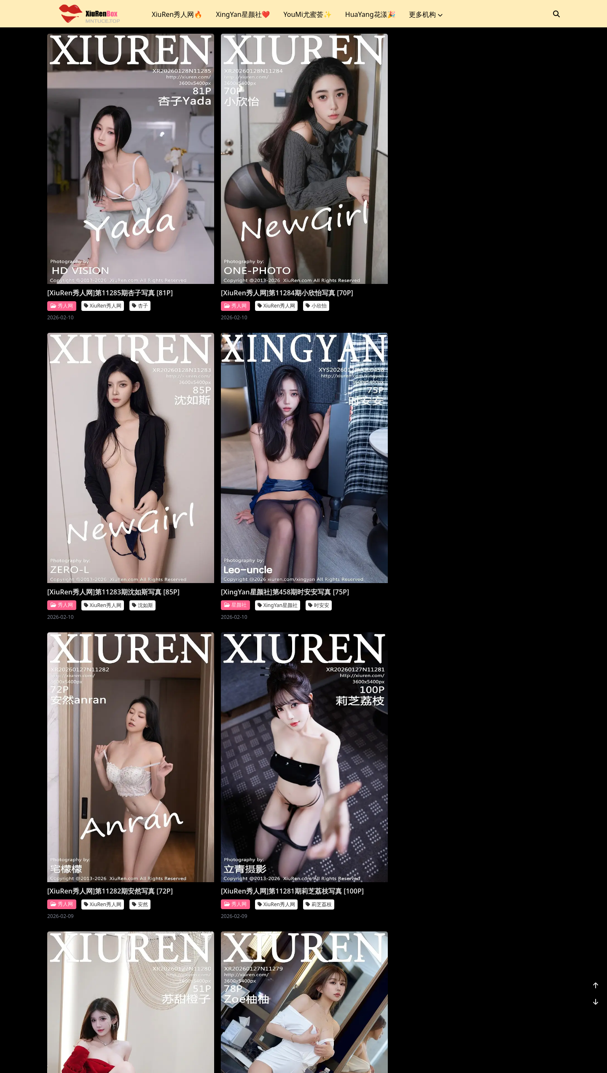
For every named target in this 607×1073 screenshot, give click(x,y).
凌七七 (272, 978)
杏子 (140, 249)
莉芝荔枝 (275, 492)
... (514, 1013)
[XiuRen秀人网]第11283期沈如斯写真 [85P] (364, 231)
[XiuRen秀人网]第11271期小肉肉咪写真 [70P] (496, 960)
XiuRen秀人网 (102, 249)
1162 (534, 1013)
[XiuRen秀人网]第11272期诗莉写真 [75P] (360, 960)
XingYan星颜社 (493, 249)
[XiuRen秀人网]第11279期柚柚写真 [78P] (490, 474)
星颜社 (451, 249)
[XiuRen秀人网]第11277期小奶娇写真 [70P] (234, 717)
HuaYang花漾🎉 (370, 14)
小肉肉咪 (534, 978)
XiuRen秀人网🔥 (177, 14)
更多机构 (426, 14)
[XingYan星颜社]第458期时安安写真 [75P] (491, 231)
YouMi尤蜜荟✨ (307, 14)
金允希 (142, 978)
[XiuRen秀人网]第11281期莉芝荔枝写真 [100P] (237, 474)
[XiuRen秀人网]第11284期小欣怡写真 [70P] (234, 231)
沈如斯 (402, 249)
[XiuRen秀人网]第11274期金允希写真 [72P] (104, 960)
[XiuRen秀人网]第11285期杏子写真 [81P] (101, 231)
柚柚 (529, 492)
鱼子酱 (532, 735)
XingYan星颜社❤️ (243, 14)
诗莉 (400, 978)
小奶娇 (272, 735)
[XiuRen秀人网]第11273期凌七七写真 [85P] (234, 960)
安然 (140, 492)
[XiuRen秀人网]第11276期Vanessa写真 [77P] (367, 717)
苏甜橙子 (405, 492)
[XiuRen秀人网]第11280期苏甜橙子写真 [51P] (367, 474)
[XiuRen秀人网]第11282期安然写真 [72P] (101, 474)
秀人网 (62, 249)
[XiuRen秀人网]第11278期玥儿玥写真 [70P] (104, 717)
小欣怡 (272, 249)
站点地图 (327, 1056)
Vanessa (355, 735)
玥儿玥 (142, 735)
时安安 (534, 249)
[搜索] (556, 14)
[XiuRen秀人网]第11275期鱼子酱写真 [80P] (493, 717)
